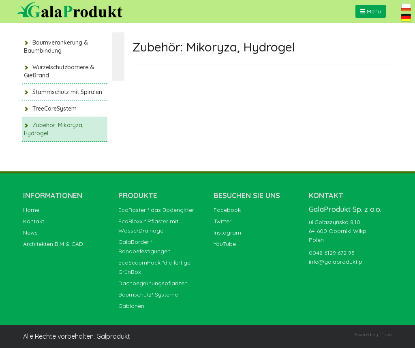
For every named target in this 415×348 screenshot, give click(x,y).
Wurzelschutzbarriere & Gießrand (59, 71)
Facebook (227, 209)
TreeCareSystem (54, 108)
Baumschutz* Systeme (148, 294)
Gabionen (131, 306)
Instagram (227, 232)
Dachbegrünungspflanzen (153, 283)
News (30, 232)
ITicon (385, 334)
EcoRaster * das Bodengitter (156, 209)
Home (31, 209)
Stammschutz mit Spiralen (67, 92)
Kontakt (33, 221)
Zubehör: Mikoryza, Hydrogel (53, 129)
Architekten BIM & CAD (53, 244)
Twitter (222, 221)
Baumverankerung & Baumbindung (56, 46)
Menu (370, 11)
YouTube (225, 244)
